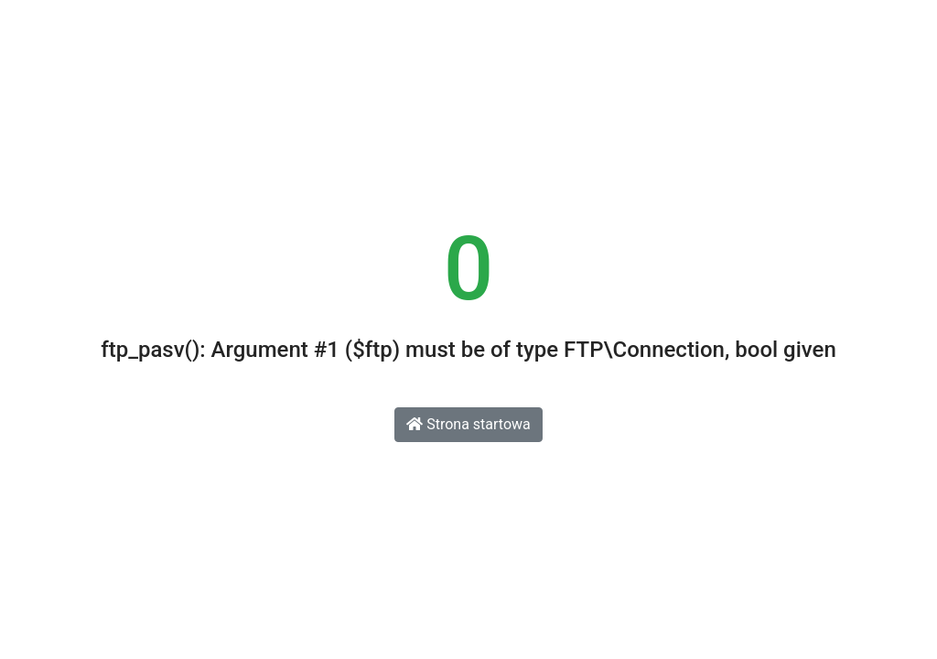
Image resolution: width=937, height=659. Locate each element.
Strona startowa (468, 424)
